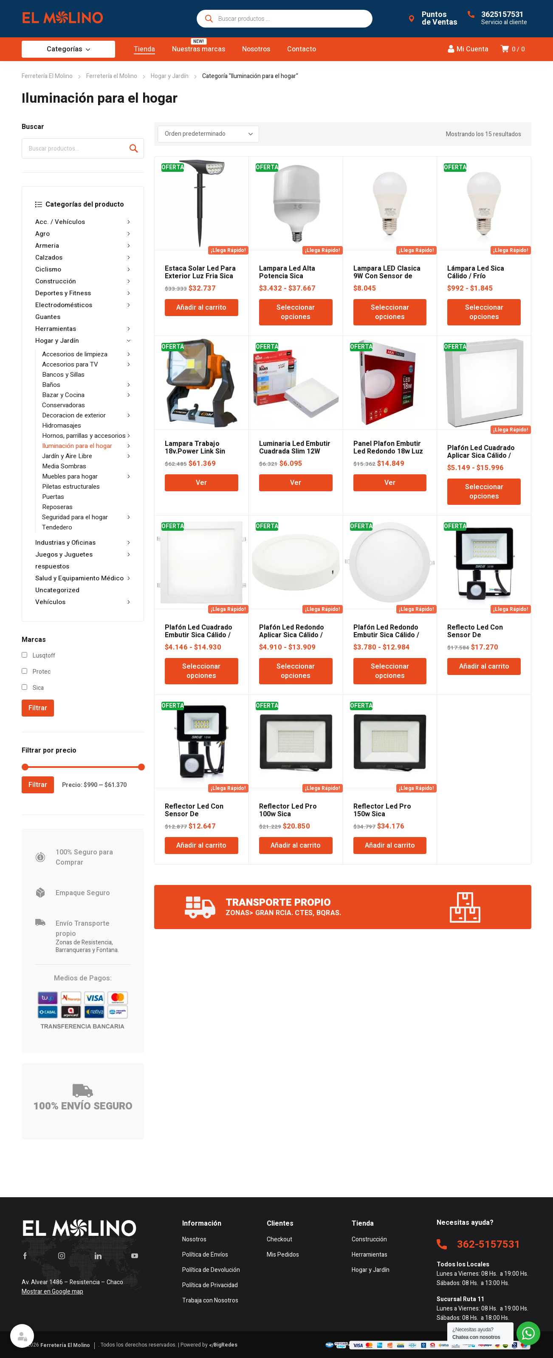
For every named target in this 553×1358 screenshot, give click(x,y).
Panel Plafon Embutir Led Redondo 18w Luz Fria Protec (388, 451)
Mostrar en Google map (52, 1291)
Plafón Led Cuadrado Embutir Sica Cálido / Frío (198, 635)
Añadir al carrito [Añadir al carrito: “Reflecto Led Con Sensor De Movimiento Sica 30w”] (484, 666)
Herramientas (82, 329)
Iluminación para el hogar (86, 446)
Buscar (134, 148)
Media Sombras (64, 466)
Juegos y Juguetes (82, 554)
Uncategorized (57, 590)
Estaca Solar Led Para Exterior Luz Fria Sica (200, 272)
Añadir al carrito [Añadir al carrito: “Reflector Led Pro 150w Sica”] (390, 845)
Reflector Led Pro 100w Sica (288, 810)
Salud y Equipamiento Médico (82, 578)
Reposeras (57, 507)
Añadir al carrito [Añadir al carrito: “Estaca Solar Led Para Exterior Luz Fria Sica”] (201, 307)
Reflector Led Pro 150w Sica (382, 810)
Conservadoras (63, 405)
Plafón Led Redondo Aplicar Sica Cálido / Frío (291, 635)
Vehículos (82, 602)
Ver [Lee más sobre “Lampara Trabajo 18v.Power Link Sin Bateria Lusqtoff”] (201, 483)
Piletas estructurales (71, 486)
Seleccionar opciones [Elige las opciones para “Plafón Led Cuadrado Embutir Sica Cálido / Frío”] (201, 671)
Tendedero (57, 527)
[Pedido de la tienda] (208, 134)
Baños (86, 385)
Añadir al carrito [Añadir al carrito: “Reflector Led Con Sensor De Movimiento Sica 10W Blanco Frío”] (201, 845)
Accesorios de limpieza (86, 354)
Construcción (82, 281)
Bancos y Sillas (63, 374)
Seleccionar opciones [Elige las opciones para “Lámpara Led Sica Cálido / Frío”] (484, 312)
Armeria (82, 246)
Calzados (82, 257)
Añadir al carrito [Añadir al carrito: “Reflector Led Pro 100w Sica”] (296, 845)
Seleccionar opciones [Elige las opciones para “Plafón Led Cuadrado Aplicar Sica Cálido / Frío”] (484, 491)
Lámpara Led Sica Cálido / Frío (475, 272)
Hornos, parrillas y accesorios (86, 436)
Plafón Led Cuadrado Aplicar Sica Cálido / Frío (481, 455)
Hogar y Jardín (170, 76)
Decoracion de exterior (86, 415)
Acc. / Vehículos (82, 222)
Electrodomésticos (82, 305)
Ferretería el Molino (111, 76)
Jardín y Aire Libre (86, 456)
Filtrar (37, 708)
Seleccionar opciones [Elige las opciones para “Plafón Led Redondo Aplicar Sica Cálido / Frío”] (295, 671)
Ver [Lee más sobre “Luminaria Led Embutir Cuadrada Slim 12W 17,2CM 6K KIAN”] (295, 483)
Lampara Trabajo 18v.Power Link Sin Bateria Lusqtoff (195, 451)
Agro (82, 234)
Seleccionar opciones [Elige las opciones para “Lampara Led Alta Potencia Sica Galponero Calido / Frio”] (295, 312)
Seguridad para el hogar (86, 517)
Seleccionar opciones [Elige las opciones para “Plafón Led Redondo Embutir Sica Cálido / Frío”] (390, 671)
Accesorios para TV (86, 364)
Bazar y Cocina (86, 395)
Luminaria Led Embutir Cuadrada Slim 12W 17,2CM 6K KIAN (294, 451)
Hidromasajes (61, 425)
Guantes (47, 317)
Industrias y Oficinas (82, 543)
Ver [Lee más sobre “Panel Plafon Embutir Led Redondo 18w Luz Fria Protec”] (389, 483)
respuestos (52, 566)
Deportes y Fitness (82, 293)
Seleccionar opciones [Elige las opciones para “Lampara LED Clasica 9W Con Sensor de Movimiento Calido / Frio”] (390, 312)
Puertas (53, 496)
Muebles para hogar (86, 476)
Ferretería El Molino (47, 76)
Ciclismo (82, 269)
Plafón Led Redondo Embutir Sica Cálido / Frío (386, 635)
